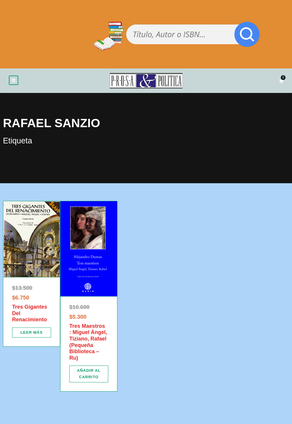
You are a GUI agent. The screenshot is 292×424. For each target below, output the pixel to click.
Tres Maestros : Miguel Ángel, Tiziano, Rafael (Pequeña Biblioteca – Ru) (88, 342)
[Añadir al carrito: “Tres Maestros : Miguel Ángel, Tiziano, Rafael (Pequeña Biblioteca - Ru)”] (88, 374)
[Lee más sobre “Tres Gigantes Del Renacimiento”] (31, 333)
